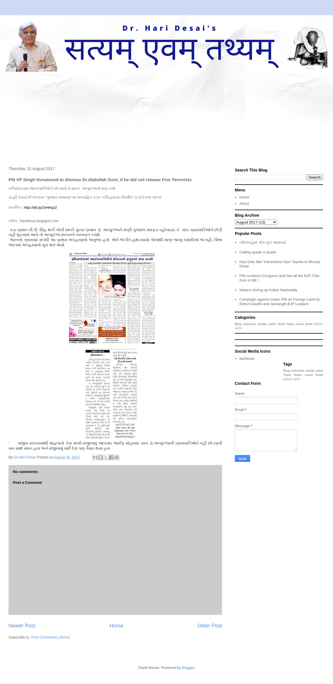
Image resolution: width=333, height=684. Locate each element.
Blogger (188, 668)
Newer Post (22, 626)
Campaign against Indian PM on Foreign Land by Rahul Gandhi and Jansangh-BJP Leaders (279, 301)
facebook (246, 358)
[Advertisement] (166, 114)
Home (117, 626)
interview (249, 324)
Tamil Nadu (285, 324)
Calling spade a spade (257, 252)
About (244, 203)
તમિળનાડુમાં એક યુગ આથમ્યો (262, 242)
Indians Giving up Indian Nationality (268, 290)
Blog (238, 324)
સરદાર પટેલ (291, 379)
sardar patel (267, 324)
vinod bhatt (304, 324)
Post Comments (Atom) (50, 637)
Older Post (210, 626)
